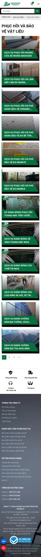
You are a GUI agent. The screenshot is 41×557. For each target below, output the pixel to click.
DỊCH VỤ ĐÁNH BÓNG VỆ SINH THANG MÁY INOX (17, 240)
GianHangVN (25, 553)
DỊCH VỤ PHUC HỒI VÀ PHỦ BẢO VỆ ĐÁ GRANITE (18, 161)
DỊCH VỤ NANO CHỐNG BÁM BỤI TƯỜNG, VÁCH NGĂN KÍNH (16, 320)
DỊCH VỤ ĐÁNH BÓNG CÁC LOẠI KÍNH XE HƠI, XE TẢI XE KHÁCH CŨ (18, 294)
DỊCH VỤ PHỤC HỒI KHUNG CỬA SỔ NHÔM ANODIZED (18, 54)
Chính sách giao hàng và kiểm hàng (15, 470)
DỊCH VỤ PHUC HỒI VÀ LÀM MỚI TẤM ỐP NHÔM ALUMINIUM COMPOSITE (18, 81)
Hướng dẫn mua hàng (10, 462)
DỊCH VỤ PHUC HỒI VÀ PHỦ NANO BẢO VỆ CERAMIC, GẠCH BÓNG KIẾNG (18, 108)
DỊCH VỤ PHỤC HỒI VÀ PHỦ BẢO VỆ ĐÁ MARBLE (18, 187)
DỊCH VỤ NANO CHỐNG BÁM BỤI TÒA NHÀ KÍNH (17, 347)
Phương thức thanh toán (11, 466)
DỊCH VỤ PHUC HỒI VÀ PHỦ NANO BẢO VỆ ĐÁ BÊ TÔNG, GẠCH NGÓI (18, 134)
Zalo (3, 541)
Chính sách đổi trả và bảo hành (14, 473)
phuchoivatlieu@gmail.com (20, 520)
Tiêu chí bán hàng (9, 411)
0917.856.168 (23, 518)
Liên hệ (4, 480)
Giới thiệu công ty (8, 407)
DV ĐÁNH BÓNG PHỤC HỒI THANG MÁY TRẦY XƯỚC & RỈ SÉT (18, 214)
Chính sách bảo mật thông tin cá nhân (16, 477)
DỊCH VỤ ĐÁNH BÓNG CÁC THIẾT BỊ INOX (18, 267)
